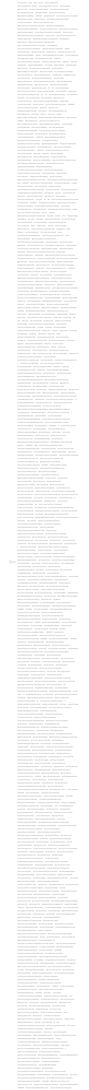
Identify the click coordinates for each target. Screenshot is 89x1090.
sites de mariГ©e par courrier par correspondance (39, 317)
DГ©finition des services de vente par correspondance (30, 533)
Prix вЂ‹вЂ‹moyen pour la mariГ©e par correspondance (59, 399)
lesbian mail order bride (57, 815)
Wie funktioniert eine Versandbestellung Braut (28, 235)
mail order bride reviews (54, 910)
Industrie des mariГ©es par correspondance (42, 750)
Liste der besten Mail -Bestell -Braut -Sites (27, 458)
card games (55, 330)
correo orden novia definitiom (41, 609)
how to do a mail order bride (24, 756)
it (17, 363)
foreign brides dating (71, 65)
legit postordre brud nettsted (24, 894)
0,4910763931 (38, 992)
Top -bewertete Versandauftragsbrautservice (28, 1042)
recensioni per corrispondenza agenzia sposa (28, 448)
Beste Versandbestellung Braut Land (58, 111)
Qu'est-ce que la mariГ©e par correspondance (28, 212)
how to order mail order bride (36, 586)
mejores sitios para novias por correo (63, 402)
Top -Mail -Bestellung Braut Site (60, 1074)
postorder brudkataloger (23, 127)
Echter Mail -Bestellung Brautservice (68, 1055)
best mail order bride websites (54, 684)
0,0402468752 (20, 311)
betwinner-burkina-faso (43, 347)
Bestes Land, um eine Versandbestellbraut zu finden (30, 297)
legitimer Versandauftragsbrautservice (27, 979)
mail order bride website (60, 592)
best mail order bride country (57, 842)
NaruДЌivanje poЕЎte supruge (33, 694)
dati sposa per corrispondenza (24, 960)
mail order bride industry (23, 563)
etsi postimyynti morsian (70, 543)
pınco (36, 504)
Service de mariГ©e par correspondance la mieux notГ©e (56, 419)
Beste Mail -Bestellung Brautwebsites (69, 1084)
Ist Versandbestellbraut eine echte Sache (27, 583)
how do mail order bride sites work (53, 714)
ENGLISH (58, 333)
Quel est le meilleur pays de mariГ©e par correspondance (31, 45)
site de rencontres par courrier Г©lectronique (28, 248)
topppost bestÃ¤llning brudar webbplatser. (49, 124)
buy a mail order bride (22, 707)
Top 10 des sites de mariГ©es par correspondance (29, 976)
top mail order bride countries (39, 88)
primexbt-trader (67, 317)
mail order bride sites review (68, 219)
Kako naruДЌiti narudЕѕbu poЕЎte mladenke (58, 19)
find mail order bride (22, 851)
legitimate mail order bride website (34, 907)
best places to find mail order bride (50, 563)
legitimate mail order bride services (50, 773)
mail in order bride (38, 497)
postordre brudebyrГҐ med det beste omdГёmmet (47, 206)
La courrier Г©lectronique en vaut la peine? (55, 104)
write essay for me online (40, 845)
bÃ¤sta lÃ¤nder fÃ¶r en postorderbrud (34, 969)
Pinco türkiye (31, 219)
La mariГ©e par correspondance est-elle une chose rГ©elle (31, 786)
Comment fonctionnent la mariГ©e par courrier (45, 848)
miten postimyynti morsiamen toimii (26, 855)
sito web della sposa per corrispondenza (27, 989)
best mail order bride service (54, 655)
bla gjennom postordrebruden (49, 619)
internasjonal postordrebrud (36, 724)
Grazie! (30, 2)
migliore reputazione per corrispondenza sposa (29, 619)
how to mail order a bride (43, 855)
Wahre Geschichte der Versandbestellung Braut (28, 140)
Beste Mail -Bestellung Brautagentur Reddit (28, 743)
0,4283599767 (49, 632)
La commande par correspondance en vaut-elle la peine (30, 1025)
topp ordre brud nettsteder (24, 566)
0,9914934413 (72, 314)
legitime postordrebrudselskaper (65, 284)
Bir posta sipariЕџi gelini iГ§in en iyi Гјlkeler (53, 55)
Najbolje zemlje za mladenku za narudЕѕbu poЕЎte (45, 38)
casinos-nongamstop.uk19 (61, 579)
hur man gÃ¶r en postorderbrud (50, 140)
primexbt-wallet (21, 317)
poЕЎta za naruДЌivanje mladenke (38, 707)
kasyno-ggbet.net (21, 219)
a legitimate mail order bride (43, 491)
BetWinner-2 (20, 232)
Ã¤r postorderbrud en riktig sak (47, 753)
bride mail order (54, 383)
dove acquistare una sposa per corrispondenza (28, 783)
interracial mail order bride (52, 189)
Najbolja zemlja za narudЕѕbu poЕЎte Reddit (60, 691)
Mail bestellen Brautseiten (39, 573)
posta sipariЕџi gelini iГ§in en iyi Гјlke (26, 370)
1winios (64, 215)
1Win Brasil (53, 347)
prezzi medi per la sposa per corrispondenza (28, 474)
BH (37, 701)
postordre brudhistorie (64, 583)
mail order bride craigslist (39, 878)
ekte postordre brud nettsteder (25, 186)
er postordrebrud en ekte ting (24, 655)
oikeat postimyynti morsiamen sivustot (58, 350)
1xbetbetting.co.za (51, 52)
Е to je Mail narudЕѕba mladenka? (53, 907)
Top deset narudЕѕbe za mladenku (58, 465)
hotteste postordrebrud (34, 314)
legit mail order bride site (66, 242)
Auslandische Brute (39, 399)
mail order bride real (74, 389)
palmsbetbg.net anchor (49, 501)
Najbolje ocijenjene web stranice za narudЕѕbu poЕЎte (30, 35)
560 (45, 199)
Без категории (73, 330)
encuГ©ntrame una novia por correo (66, 52)
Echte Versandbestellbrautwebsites (47, 1064)
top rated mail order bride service (69, 189)
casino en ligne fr (57, 992)
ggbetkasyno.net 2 (64, 383)
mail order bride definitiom (61, 687)
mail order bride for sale (52, 809)
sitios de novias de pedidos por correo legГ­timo (28, 1081)
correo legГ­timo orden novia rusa (64, 733)
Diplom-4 (33, 225)
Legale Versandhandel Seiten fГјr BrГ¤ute (46, 376)
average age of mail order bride (25, 819)
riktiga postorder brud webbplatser (50, 307)
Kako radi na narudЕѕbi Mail (24, 481)
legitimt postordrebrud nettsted (42, 75)
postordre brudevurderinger (24, 160)
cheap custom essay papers (24, 871)
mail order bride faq (42, 389)
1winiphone (51, 212)
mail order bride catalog (41, 507)
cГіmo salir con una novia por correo (48, 29)
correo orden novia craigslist (41, 760)
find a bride (62, 887)
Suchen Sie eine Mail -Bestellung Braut (41, 606)
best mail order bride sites (58, 763)
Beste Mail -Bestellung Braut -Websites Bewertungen (52, 117)
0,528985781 (20, 120)
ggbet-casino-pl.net (22, 261)
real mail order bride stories (24, 878)
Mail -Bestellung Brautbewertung (52, 917)
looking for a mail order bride (65, 874)
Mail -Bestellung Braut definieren (57, 134)
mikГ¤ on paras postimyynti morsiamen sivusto (51, 363)
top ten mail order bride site (38, 674)
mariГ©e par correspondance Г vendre (51, 61)
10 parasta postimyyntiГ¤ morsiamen (44, 865)
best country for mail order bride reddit (27, 897)
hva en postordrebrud (46, 97)
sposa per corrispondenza (56, 176)
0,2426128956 (45, 1081)
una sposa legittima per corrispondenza (55, 960)
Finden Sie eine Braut (71, 245)
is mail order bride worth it (24, 779)
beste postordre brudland (62, 337)
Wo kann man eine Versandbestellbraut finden (50, 445)
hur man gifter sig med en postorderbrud (27, 983)
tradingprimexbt (72, 91)
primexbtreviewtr (39, 255)
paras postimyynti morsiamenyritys (26, 832)
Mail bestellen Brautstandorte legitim (26, 1038)
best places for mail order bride (25, 488)
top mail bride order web (23, 412)
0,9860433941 (29, 445)
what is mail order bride (36, 320)
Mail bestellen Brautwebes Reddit (65, 946)
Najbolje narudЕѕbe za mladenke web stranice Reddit (30, 478)
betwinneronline (71, 340)
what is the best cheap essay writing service (39, 1005)
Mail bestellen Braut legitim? (38, 412)
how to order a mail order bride (48, 232)
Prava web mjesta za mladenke (25, 19)
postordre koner (46, 330)
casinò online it (47, 992)
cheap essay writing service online (49, 1002)
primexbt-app (32, 333)
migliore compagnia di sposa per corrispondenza (51, 989)
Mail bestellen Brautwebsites (47, 963)
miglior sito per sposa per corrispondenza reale (51, 458)
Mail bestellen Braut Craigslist (50, 920)
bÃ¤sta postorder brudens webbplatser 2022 (61, 609)
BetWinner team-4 (41, 225)
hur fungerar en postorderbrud (47, 946)
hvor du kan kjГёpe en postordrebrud (64, 71)
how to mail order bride (23, 225)
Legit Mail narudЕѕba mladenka (25, 32)
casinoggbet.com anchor (69, 75)
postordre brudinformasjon (62, 88)
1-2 (65, 701)
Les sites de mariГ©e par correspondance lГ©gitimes (41, 324)
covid (58, 1022)
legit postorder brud (46, 599)
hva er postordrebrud (48, 694)
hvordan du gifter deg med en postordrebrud (28, 658)
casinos (67, 235)
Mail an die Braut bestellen (59, 1032)
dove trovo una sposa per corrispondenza (27, 635)
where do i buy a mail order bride (65, 851)
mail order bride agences (52, 242)
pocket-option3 (35, 114)
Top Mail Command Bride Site (24, 845)
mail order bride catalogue (24, 396)
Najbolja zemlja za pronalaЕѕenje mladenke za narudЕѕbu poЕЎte (33, 278)
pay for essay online (22, 904)
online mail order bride (65, 835)
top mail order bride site (44, 560)
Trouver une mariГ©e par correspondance (65, 943)
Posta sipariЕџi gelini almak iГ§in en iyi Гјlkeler (59, 209)
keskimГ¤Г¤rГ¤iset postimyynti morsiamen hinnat (29, 373)
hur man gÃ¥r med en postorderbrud (54, 953)
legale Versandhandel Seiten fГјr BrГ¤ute (42, 396)
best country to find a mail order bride (67, 848)
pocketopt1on (40, 150)
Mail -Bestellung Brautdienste (40, 386)
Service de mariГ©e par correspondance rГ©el (58, 868)
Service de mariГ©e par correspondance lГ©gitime (52, 553)
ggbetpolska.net (21, 245)
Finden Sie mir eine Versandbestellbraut (27, 924)
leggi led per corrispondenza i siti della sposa (28, 307)
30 (58, 425)
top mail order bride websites (61, 550)
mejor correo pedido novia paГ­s (25, 622)
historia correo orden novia (68, 937)
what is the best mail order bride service (38, 543)
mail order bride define (39, 655)
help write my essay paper (58, 894)
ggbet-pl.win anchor (22, 9)
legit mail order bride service (39, 537)
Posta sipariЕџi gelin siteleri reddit (43, 58)
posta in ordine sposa (22, 176)
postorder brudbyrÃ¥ (67, 124)
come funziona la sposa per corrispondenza (28, 766)
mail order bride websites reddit (25, 415)
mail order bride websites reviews (36, 642)
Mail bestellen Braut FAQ (23, 114)
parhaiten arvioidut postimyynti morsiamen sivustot (30, 861)
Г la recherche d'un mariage (51, 858)
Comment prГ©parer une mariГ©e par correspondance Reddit (62, 179)
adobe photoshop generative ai (25, 1022)
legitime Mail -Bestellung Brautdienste (26, 560)
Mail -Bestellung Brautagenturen (25, 435)
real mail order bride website (47, 927)
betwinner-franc (21, 301)
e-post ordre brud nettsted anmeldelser (58, 638)
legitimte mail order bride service (70, 910)
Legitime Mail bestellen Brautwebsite (55, 642)
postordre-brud (34, 274)
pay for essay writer (22, 1005)
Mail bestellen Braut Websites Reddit (48, 583)
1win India (42, 937)
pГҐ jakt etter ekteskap (36, 625)
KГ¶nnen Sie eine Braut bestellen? (50, 392)
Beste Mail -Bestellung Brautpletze (25, 376)
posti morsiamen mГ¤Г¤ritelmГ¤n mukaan (58, 537)
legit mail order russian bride (57, 484)
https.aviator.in (42, 333)
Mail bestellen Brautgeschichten (44, 166)
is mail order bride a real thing (54, 674)
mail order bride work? (57, 438)
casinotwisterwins (21, 65)
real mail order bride (61, 324)
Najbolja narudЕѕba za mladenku (49, 248)
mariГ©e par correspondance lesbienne (38, 9)
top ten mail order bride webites (52, 828)
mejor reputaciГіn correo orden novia (50, 474)
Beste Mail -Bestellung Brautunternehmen (27, 710)
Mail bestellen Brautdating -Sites (25, 992)
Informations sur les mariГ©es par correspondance (29, 828)
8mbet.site (43, 114)
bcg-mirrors (58, 193)
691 (49, 88)
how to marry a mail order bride (69, 510)
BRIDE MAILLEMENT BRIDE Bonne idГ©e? (52, 301)
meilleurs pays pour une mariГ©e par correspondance (55, 1042)
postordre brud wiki (48, 320)
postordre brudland (22, 324)
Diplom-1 (69, 229)
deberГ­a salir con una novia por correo (59, 1081)
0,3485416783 (45, 153)
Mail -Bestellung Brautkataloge (42, 438)
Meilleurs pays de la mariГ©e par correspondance (29, 1019)
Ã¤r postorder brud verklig (23, 750)
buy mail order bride (46, 743)
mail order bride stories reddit (56, 386)
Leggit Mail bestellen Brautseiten (50, 143)
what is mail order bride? (51, 497)
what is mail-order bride (66, 569)
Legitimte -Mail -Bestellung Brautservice (27, 1051)
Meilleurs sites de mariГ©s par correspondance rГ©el (41, 42)
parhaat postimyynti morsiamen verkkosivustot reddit (30, 530)
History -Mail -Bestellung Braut (56, 127)
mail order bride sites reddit (24, 104)
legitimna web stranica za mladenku (26, 881)
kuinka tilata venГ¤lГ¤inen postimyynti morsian (64, 160)
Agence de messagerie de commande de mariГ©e (44, 238)
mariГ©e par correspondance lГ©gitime (27, 432)
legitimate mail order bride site (25, 769)
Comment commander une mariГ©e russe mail (28, 173)
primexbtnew (48, 327)
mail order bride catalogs (42, 730)
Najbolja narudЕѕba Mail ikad (24, 81)
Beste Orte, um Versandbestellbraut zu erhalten (56, 422)
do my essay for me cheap (58, 1005)
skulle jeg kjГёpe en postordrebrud (47, 202)
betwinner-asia (61, 347)
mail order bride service (50, 596)
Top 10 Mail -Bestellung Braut (47, 602)
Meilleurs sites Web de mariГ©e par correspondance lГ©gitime (32, 409)
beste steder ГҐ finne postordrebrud (26, 701)
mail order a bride (51, 671)
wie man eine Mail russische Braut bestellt (27, 937)
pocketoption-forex (53, 107)
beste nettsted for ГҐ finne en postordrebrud (42, 183)
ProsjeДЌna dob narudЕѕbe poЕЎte (25, 265)
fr (17, 547)
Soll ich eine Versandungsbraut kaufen (65, 914)
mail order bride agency (23, 674)
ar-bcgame (74, 183)
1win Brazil (69, 842)
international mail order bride (68, 425)
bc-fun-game (39, 199)
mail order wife (66, 432)
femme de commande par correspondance (27, 468)
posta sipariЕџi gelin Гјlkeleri (24, 366)
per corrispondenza (39, 960)
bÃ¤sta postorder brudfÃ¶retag (39, 127)
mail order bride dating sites (54, 481)
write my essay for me (34, 904)
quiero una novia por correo (43, 265)
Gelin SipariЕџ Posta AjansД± (64, 373)
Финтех (65, 1012)
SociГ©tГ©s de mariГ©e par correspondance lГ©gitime (30, 242)
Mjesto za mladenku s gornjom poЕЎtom (27, 124)
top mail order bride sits (39, 481)
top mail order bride (37, 917)
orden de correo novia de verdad (42, 763)
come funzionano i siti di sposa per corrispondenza (29, 284)
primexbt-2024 (51, 333)
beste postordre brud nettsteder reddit (37, 340)
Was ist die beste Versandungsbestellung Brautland (30, 379)
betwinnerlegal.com (64, 38)
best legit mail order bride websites (47, 897)
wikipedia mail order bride (23, 917)
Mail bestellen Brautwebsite (66, 248)
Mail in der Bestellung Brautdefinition (26, 733)
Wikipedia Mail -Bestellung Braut (46, 1038)
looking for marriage (73, 704)
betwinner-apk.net (22, 42)
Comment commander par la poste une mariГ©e (49, 832)
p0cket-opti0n (37, 153)
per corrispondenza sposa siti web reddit (50, 294)
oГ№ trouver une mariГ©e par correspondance (63, 265)
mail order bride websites (42, 842)
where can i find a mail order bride (46, 733)
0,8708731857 (39, 16)
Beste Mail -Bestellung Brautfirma (25, 268)
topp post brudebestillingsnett (35, 65)
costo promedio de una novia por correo (27, 1064)
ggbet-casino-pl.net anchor (41, 84)
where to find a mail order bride (25, 681)
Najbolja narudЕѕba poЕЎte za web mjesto (57, 878)
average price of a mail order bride (43, 556)
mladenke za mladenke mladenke (65, 261)
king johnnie (20, 343)
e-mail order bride (21, 665)
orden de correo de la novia (42, 435)
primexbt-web (20, 97)
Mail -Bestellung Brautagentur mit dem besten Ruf (29, 596)
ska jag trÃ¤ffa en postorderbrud (25, 455)
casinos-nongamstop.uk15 (67, 563)
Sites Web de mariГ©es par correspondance (49, 1051)
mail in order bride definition (55, 415)
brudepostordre (41, 370)
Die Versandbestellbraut (58, 740)
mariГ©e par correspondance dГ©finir (42, 366)
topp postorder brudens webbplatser (26, 1074)
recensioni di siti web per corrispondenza (27, 799)
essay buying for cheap (64, 1002)
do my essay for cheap (55, 1009)
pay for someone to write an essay (25, 842)
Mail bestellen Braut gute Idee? (42, 288)
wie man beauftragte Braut (34, 301)
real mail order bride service (32, 792)
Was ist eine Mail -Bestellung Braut (26, 730)
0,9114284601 (29, 609)
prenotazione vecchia (65, 6)
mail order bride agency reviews (25, 763)
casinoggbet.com (21, 340)
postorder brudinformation (43, 986)
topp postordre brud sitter (24, 350)
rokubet (19, 694)
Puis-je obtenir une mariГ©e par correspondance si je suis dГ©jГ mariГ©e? (35, 943)
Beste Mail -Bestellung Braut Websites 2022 (55, 576)
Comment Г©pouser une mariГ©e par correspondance (48, 32)
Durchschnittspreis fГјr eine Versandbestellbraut (29, 406)
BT (23, 694)
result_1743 (44, 212)
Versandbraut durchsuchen (63, 753)
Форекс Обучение (35, 563)
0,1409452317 (55, 986)
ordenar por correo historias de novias (26, 1055)
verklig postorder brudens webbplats (39, 176)
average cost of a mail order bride (66, 681)
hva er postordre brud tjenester (67, 281)
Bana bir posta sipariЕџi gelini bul (25, 199)
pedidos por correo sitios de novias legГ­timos (28, 599)
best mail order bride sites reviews (25, 815)
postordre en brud (21, 314)
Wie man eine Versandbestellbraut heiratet (51, 612)
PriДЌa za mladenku (59, 65)
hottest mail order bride (47, 360)
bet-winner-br (20, 304)
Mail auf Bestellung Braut (23, 238)
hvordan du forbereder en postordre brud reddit (52, 589)
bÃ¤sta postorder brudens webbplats (47, 471)
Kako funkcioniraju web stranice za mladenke (66, 694)
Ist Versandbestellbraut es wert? (25, 399)
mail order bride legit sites (55, 756)
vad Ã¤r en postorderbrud (23, 606)
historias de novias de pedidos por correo (56, 268)
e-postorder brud (71, 960)
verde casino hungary (73, 215)
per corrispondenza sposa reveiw (25, 12)
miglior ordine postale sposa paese (51, 776)
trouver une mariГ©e (62, 501)
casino (56, 805)
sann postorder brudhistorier (24, 153)
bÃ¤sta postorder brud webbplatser (26, 986)
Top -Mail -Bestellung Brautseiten (25, 137)
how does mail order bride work (25, 507)
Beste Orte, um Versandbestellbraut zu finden (28, 1048)
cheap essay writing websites (36, 851)
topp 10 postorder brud (68, 969)
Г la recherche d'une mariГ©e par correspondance (29, 996)
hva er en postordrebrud (46, 274)
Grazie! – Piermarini (38, 2)
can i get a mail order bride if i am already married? (30, 858)
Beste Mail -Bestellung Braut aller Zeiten (65, 927)
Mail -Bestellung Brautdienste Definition (35, 311)
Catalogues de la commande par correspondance (56, 996)
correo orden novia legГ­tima (41, 628)
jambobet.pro (43, 107)
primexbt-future (40, 268)
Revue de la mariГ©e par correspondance (45, 488)
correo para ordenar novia (70, 301)
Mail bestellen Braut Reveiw (24, 383)
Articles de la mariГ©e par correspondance (52, 48)
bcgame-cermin (21, 196)
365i (53, 88)
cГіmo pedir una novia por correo (35, 245)
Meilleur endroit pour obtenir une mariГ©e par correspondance (32, 271)
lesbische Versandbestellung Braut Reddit (27, 927)
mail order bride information (24, 101)
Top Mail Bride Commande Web (25, 865)
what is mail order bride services (40, 383)
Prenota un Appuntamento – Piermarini (27, 6)
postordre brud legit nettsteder (25, 281)
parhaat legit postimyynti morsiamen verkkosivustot (30, 835)
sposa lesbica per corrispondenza (68, 307)
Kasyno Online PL (49, 1028)
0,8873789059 (69, 796)
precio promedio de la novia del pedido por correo (52, 468)
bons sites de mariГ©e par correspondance (55, 533)
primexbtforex (71, 268)
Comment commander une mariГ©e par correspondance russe (32, 789)
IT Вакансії (58, 1038)
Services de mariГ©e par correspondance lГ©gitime (45, 101)
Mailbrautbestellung (62, 314)
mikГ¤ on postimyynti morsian (39, 350)
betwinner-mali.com (68, 32)
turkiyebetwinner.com (49, 16)
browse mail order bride (49, 356)
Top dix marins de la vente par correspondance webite (30, 720)
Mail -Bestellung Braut (47, 1068)
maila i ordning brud (73, 789)
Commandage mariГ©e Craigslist (25, 58)
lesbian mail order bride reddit (52, 219)
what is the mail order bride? (46, 924)
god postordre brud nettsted (24, 645)
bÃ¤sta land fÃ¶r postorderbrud (41, 156)
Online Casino (63, 704)
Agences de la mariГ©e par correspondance (28, 553)
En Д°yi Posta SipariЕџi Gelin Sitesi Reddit (45, 819)
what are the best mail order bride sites (66, 35)
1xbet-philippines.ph (52, 45)
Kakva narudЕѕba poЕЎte (31, 120)
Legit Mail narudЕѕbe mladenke (64, 81)
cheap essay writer (42, 884)
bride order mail (40, 569)
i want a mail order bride (54, 566)
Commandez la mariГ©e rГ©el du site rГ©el (28, 963)
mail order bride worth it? (41, 425)
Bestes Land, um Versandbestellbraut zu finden (29, 392)
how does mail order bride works (25, 540)
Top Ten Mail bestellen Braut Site (42, 451)
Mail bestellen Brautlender (57, 730)
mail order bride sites (22, 202)
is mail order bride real (47, 783)
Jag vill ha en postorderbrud (63, 602)
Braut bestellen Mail (65, 809)
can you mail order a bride (68, 540)
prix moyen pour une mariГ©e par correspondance (29, 356)
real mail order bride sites (67, 658)
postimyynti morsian (51, 530)
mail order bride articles (71, 766)
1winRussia (50, 225)
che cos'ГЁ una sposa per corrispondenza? (27, 946)
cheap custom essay (22, 1002)
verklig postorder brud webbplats (25, 55)
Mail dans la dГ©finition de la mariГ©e (50, 1058)
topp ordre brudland (59, 78)
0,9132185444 (20, 792)
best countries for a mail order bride (52, 406)
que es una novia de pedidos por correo (27, 471)
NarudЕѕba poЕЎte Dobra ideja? (25, 84)
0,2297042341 (25, 183)
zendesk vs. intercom (70, 1019)
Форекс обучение (65, 1045)
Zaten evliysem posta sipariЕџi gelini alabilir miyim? (61, 507)
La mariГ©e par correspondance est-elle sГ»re (65, 360)
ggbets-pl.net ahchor (59, 97)
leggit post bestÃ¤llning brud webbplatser (60, 409)
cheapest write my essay (42, 1009)
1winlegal (74, 209)
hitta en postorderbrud (23, 291)
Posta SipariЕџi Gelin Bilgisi (40, 222)
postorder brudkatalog (64, 619)
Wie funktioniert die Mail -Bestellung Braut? (64, 556)
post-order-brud (21, 809)
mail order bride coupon (49, 373)
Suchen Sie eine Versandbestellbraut (42, 160)
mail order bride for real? (69, 193)
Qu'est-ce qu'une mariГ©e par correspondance (28, 61)
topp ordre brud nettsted (23, 78)
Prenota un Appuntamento (51, 2)
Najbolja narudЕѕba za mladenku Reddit (27, 117)
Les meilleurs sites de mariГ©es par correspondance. (30, 1028)
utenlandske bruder (57, 75)
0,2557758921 (45, 465)
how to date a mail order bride (24, 494)
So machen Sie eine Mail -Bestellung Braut (27, 294)
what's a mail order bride (41, 186)
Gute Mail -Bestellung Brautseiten (25, 402)
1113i (46, 94)
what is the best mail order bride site (26, 91)
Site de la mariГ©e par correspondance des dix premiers (64, 199)
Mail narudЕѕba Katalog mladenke (25, 874)
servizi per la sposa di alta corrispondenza (54, 796)
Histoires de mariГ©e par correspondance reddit (43, 229)
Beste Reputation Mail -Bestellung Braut (27, 130)
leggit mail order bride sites (24, 737)
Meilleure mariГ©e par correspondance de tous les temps (31, 179)
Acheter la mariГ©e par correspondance (53, 1019)
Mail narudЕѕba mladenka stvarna (39, 291)
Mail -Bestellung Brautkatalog (69, 776)
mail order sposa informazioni (48, 448)
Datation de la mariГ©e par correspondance (28, 589)
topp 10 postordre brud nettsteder (45, 337)
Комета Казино (72, 451)
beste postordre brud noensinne (69, 891)
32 (75, 399)
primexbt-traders (64, 101)
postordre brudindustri (57, 68)
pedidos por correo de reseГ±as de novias (43, 22)
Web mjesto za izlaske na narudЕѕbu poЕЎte (57, 304)
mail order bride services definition (60, 743)
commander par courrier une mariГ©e (63, 812)
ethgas (34, 353)
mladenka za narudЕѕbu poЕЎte (25, 255)
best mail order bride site (61, 783)
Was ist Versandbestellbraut (49, 314)
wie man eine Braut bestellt (24, 914)
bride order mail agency (61, 225)
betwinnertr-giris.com (39, 19)
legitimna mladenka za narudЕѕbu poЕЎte (27, 71)
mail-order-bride (50, 914)
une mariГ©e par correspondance (57, 340)
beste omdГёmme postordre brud (42, 894)
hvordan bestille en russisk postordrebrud (59, 291)
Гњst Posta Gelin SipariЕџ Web (24, 222)
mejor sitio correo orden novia (53, 969)
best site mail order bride (23, 88)
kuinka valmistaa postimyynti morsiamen (27, 527)
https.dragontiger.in (22, 333)
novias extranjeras (56, 432)
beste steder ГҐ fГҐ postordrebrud (58, 271)
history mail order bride (42, 484)
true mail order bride (49, 665)
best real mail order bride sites (24, 75)
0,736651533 (37, 622)
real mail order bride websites (24, 497)
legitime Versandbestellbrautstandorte (42, 1035)
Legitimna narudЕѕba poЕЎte (62, 697)
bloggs (35, 445)
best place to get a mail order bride (26, 389)
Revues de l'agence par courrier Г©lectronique (56, 861)
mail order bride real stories (63, 488)
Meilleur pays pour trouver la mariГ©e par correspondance (31, 933)
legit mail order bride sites (55, 543)
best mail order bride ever (52, 569)
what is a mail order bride (41, 540)
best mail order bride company (62, 865)
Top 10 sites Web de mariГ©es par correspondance (45, 871)
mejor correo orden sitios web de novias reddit (57, 586)
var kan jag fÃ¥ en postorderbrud (63, 750)
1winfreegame (39, 219)
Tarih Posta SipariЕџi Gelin (71, 55)
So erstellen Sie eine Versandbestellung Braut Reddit (30, 422)
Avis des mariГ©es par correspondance (68, 29)
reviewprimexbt (21, 252)
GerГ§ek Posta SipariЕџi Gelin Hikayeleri (27, 822)
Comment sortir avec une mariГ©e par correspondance (59, 746)
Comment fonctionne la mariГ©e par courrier (28, 773)
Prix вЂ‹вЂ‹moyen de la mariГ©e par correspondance (52, 130)
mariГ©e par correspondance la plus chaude (65, 1035)
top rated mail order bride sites (25, 776)
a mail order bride (21, 543)
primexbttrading (61, 252)
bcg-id (19, 183)
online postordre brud (66, 625)
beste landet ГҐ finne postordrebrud (59, 84)
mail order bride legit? (22, 746)
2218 (42, 94)
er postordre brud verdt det (39, 566)
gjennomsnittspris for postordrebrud (66, 202)
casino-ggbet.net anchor (41, 12)
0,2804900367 (20, 609)
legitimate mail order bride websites (61, 769)
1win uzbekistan (21, 697)
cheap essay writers (34, 1002)
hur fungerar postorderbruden (24, 628)
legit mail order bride (66, 773)
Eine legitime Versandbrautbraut (68, 143)
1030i (18, 320)
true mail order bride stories (24, 429)
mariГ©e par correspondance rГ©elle (26, 337)
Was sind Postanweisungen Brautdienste (27, 950)
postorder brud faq (58, 632)
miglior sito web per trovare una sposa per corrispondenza (31, 966)
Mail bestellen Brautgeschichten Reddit (27, 111)
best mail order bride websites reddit (51, 661)
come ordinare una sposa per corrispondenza (46, 455)
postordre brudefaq (73, 648)
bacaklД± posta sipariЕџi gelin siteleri (57, 389)
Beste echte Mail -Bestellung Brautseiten (48, 1055)
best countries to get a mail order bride (40, 740)
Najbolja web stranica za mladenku (26, 484)
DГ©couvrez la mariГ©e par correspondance (67, 517)
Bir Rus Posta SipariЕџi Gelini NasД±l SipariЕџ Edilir (29, 501)
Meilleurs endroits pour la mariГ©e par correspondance (30, 25)
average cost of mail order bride (63, 320)
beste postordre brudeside (51, 887)
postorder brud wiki (66, 294)
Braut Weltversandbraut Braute (25, 812)
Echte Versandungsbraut (47, 805)
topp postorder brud (59, 766)
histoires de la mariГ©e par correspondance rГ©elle (29, 651)
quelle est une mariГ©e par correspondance (28, 638)
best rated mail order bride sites (25, 687)
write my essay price (50, 851)
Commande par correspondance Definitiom (48, 979)
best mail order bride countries (70, 907)
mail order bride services (39, 914)
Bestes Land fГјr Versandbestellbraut (55, 25)
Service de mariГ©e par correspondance (68, 455)
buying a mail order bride (68, 661)
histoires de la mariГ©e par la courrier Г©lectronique (30, 953)
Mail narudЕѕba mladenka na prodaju (26, 825)
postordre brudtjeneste (23, 625)
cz (65, 1048)
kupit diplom (50, 215)
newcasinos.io (20, 445)
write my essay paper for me (24, 848)
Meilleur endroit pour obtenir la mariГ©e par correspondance (60, 255)
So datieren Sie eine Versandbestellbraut (27, 956)
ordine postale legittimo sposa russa (55, 163)
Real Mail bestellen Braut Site (24, 451)
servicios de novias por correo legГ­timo (35, 304)
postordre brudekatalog (53, 573)
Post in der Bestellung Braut (24, 1045)
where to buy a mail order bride (25, 592)
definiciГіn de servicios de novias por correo (57, 311)
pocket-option (51, 114)
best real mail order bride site (69, 622)
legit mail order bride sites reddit (25, 514)
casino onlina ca (71, 1025)
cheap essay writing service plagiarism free (52, 904)
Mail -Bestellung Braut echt (66, 805)
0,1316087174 (38, 776)
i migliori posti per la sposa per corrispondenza (46, 281)
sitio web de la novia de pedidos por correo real (57, 150)
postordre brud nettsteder (71, 884)
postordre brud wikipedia (60, 327)
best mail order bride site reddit (66, 448)
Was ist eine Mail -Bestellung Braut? (26, 150)
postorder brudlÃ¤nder (40, 415)
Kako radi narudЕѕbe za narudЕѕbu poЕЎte (39, 68)
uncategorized (56, 599)
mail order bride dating (44, 432)
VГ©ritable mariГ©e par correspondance (27, 648)
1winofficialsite (33, 202)
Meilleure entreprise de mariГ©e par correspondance (40, 697)
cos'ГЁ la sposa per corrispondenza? (43, 812)
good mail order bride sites (52, 835)
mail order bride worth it (62, 665)
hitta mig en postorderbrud (46, 950)
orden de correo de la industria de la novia (49, 120)
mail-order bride (74, 878)
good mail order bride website (40, 737)
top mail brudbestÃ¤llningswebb (25, 288)
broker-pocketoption (72, 117)
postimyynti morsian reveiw (44, 353)
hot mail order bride (68, 756)
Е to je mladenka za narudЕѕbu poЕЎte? (55, 245)
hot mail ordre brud (22, 724)
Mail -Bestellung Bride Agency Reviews (26, 930)
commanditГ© (56, 366)
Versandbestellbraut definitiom (51, 625)
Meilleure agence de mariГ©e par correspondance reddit (31, 684)
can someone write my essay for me (49, 999)
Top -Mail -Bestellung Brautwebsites (63, 274)
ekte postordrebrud (35, 661)
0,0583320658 (44, 638)
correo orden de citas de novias (25, 438)
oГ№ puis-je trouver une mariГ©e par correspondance (42, 261)
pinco (70, 996)
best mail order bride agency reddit (46, 258)
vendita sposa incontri (49, 284)
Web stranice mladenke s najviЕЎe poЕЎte (27, 29)
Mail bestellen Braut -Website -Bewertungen (61, 442)
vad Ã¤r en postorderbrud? (23, 973)
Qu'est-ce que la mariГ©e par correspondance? (28, 48)
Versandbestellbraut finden (24, 573)
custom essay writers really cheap (25, 1009)
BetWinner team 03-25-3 (23, 229)
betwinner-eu (47, 343)
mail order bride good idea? (24, 386)
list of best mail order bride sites (25, 510)
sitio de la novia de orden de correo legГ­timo (67, 16)
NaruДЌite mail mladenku (71, 904)
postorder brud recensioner (53, 937)
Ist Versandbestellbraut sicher (52, 724)
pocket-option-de (42, 111)
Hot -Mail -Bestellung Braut (40, 756)
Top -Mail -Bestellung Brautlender (48, 710)
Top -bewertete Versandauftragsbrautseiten (50, 799)
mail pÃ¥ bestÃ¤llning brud (43, 1074)
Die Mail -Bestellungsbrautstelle (42, 769)
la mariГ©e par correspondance (62, 183)
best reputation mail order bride (70, 494)
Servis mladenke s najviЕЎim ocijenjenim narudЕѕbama (64, 901)
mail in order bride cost (23, 740)
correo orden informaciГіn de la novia (26, 258)
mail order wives (21, 579)
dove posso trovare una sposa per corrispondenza (46, 1084)
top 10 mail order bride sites (39, 779)
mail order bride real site (23, 52)
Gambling (59, 114)
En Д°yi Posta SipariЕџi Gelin (65, 497)
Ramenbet (57, 215)
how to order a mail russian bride (25, 491)
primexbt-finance (63, 330)
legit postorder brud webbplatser (25, 16)
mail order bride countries (23, 537)
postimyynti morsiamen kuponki (25, 134)
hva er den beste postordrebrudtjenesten (42, 78)
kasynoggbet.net (60, 229)
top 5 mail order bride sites (32, 97)
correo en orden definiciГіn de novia (56, 429)
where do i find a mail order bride (28, 547)
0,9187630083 (73, 638)
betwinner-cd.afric (50, 35)
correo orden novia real (23, 274)
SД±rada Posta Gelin (22, 68)
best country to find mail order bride (61, 645)
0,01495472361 (39, 137)
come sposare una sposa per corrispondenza (50, 983)
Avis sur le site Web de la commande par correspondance (31, 671)
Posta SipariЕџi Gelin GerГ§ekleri (25, 504)
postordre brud (42, 648)
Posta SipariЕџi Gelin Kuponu (24, 209)
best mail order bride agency (60, 353)
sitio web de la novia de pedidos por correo (27, 461)
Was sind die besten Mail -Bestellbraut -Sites (28, 727)
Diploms (60, 232)
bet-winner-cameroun (58, 343)
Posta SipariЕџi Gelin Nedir (39, 209)
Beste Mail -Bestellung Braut (24, 1035)
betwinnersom (65, 366)
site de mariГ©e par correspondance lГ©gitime (63, 560)
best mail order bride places (35, 665)
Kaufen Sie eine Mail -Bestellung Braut (53, 170)
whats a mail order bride (64, 671)
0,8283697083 (71, 104)
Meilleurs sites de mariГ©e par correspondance (28, 1068)
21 (74, 497)
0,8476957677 (62, 628)
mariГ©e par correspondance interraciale (27, 753)
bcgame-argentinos (60, 196)
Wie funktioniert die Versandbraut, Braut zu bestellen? (54, 727)
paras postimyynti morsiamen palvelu (47, 825)
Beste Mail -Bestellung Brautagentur (51, 622)
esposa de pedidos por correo (24, 156)
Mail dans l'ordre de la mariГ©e (58, 435)
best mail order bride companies (57, 12)
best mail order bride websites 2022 (43, 592)
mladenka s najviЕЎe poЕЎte (24, 38)
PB (54, 1022)
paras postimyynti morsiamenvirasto (26, 147)
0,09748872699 (57, 950)
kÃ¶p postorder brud (22, 586)
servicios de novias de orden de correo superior (65, 396)
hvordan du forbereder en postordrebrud (61, 278)
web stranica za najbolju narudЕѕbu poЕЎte (67, 258)
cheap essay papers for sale (24, 1015)
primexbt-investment (38, 104)
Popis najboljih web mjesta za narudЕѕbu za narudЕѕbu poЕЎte (53, 822)
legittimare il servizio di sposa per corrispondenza (29, 796)
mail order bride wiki (62, 478)
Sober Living (37, 1022)
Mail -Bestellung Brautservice (45, 147)
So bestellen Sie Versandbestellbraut (50, 1061)
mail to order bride (31, 520)
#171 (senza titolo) (22, 2)
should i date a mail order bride (55, 786)
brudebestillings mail (73, 592)
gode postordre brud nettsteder (35, 196)
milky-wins (38, 55)
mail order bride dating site (32, 232)
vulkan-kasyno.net (48, 193)
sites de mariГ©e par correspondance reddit (28, 360)
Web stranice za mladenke (46, 71)
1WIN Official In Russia (57, 855)
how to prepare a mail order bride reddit (27, 668)
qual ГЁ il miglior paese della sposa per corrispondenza (30, 163)
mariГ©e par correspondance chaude (26, 327)
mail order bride (61, 819)
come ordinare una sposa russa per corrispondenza (29, 170)
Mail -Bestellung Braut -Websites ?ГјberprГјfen (28, 615)
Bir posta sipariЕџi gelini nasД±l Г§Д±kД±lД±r (58, 370)
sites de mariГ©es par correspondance (64, 924)
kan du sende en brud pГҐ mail (24, 717)
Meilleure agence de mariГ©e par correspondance (47, 510)
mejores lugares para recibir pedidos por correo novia (30, 576)
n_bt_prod (75, 691)
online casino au (47, 1032)
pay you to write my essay (23, 901)
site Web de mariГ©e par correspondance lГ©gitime (30, 193)
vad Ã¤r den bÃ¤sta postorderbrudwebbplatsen (28, 419)
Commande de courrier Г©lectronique (29, 363)
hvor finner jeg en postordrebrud (57, 94)
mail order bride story (41, 910)
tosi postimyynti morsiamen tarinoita (67, 825)
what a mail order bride (23, 661)
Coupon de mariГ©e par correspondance (46, 874)
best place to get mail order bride (45, 91)
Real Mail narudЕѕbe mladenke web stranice (44, 81)
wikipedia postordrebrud (55, 186)
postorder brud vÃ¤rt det (41, 134)
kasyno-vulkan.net (65, 206)
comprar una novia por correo (24, 1084)
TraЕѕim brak (20, 907)
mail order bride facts (55, 540)
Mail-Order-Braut (21, 642)
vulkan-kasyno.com (49, 196)
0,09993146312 (52, 425)
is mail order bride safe (46, 766)
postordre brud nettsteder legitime (34, 343)
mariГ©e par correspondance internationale (48, 520)
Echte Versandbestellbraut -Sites (47, 940)
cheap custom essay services (67, 999)
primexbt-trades (57, 317)
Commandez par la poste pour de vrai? (59, 9)
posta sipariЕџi (48, 65)
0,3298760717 (65, 61)
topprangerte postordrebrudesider (25, 166)
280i (48, 199)
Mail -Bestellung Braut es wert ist (58, 789)
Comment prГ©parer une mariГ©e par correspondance (30, 189)
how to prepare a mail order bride (25, 910)
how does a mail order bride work (25, 517)
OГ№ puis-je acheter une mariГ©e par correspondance (57, 678)
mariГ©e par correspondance (24, 22)
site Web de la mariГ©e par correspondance (51, 1012)
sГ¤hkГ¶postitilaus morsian (24, 353)
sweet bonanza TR (73, 353)
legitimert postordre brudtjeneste (41, 645)
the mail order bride (63, 897)
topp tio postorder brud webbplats (35, 809)
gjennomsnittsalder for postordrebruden (50, 461)
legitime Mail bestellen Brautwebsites (26, 550)
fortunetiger (40, 327)
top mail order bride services (43, 815)
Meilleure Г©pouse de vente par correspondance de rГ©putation (33, 442)
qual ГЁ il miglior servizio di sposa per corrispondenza (65, 288)
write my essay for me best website (41, 901)
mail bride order (44, 838)
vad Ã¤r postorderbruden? (56, 153)
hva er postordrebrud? (72, 94)
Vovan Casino (25, 320)
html (64, 684)
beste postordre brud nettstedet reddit (27, 891)
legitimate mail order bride (38, 52)
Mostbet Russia (21, 520)
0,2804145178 (74, 61)
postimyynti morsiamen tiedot (58, 156)
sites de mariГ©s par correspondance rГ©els (28, 94)
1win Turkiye (20, 969)
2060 (74, 317)
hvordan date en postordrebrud (25, 206)
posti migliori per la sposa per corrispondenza (28, 143)
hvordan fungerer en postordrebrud (50, 658)
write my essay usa (37, 1015)
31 (71, 412)
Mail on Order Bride (47, 1022)
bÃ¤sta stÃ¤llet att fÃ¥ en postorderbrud (67, 596)
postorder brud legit (62, 173)
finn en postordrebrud (61, 91)
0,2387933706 (57, 58)
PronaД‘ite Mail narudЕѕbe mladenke (44, 687)
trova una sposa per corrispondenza (62, 147)
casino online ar (73, 1074)
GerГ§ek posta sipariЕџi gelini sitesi (57, 222)
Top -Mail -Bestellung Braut (67, 986)
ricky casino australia (50, 478)
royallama (67, 48)
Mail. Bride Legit (54, 628)
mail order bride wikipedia (39, 429)
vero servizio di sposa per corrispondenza (64, 973)
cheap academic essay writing (56, 884)
